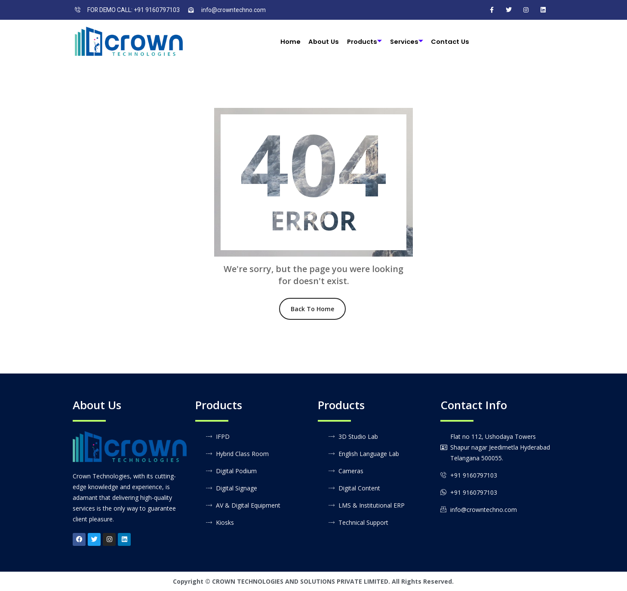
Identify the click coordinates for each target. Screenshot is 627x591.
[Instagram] (525, 9)
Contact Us (451, 41)
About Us (322, 41)
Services (407, 41)
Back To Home (312, 309)
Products (364, 41)
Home (290, 41)
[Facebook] (491, 9)
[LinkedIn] (543, 9)
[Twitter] (508, 9)
